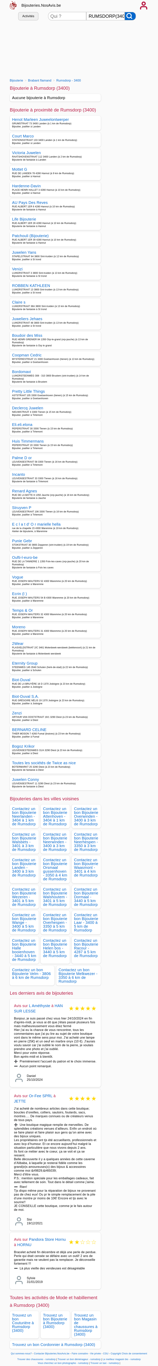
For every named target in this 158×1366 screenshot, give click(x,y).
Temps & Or (22, 610)
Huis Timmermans (28, 441)
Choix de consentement (134, 1353)
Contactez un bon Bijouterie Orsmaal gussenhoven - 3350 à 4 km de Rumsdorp (55, 869)
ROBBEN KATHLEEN (31, 285)
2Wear (18, 643)
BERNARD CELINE (29, 729)
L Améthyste (39, 1006)
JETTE (20, 1101)
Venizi (17, 269)
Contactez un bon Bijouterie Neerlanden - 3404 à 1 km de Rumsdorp (24, 816)
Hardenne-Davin (26, 185)
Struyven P (21, 507)
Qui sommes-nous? (21, 1353)
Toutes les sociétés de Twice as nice (44, 762)
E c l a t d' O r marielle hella (36, 524)
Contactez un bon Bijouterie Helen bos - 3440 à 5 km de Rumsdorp (55, 948)
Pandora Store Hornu (47, 1239)
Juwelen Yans (24, 252)
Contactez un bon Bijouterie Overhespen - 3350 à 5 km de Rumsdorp (55, 922)
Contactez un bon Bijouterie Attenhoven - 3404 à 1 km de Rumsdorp (55, 816)
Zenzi (17, 713)
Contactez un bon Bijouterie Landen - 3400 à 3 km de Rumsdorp (24, 867)
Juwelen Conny (25, 779)
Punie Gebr (22, 540)
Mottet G (19, 169)
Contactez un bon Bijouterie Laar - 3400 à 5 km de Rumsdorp (86, 922)
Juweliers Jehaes (27, 318)
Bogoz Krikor (23, 746)
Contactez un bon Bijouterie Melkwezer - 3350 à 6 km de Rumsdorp (78, 975)
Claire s (18, 302)
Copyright (116, 1353)
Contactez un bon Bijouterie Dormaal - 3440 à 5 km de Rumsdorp (86, 897)
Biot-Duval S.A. (25, 696)
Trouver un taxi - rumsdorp (104, 1363)
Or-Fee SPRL (40, 1096)
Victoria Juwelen (26, 152)
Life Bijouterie (24, 219)
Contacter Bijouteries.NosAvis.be (51, 1353)
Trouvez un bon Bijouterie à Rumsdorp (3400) (55, 1321)
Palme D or (22, 457)
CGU (105, 1353)
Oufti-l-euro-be (25, 557)
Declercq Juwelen (27, 408)
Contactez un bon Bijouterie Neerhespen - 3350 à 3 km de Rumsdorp (86, 842)
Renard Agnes (24, 491)
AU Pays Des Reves (30, 202)
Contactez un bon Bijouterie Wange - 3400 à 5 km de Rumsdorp (24, 922)
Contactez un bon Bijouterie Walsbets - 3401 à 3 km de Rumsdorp (24, 842)
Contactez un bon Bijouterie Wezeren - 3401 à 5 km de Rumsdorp (24, 897)
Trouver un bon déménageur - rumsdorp (79, 1359)
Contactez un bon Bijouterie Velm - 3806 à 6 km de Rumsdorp (31, 974)
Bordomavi (21, 371)
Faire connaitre (80, 1353)
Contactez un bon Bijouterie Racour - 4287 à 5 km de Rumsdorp (86, 948)
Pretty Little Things (28, 391)
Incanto (18, 474)
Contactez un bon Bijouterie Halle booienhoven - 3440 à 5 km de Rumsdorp (24, 950)
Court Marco (23, 136)
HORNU (24, 1245)
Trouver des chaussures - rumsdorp (36, 1359)
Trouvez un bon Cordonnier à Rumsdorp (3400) (53, 1345)
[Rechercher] (130, 16)
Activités (28, 16)
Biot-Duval (21, 679)
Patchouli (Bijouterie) (30, 235)
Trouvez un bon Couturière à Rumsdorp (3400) (23, 1323)
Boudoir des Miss (27, 335)
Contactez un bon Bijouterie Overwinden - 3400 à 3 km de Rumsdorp (86, 816)
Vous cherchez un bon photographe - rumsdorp (63, 1363)
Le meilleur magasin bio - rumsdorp (122, 1359)
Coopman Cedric (27, 355)
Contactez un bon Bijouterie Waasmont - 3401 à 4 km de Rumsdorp (86, 867)
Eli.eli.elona (22, 424)
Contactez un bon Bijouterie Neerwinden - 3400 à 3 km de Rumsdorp (55, 842)
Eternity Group (24, 663)
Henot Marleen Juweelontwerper (40, 119)
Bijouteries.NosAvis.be (41, 5)
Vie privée (95, 1353)
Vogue (17, 577)
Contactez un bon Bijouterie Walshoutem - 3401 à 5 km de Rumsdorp (55, 897)
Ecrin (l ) (19, 593)
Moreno (18, 626)
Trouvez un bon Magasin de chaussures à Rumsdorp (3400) (86, 1324)
